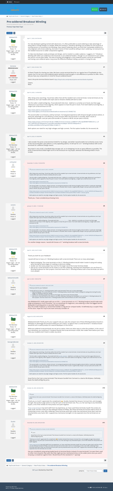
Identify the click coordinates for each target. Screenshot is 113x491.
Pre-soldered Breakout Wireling (29, 22)
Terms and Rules (96, 487)
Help (88, 487)
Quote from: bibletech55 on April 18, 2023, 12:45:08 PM (43, 170)
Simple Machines (20, 488)
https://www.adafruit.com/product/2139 (41, 110)
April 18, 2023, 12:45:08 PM (35, 93)
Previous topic (11, 27)
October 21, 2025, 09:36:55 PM (36, 346)
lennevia (13, 66)
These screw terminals (35, 412)
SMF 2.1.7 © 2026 (10, 488)
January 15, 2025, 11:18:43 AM (36, 208)
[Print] (105, 33)
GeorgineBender (13, 345)
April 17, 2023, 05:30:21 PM (35, 67)
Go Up (9, 465)
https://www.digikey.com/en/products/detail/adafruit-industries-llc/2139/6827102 (55, 112)
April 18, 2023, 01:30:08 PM (35, 137)
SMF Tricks (14, 487)
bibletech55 (13, 38)
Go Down (10, 33)
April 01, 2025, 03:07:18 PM (35, 253)
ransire (13, 206)
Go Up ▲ (104, 487)
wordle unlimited (63, 359)
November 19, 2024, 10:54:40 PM (37, 163)
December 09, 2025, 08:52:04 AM (37, 427)
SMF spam (35, 475)
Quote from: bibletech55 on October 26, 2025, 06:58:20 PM (44, 433)
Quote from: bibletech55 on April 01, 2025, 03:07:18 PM (43, 288)
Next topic (19, 27)
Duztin (13, 426)
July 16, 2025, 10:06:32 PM (35, 282)
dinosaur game (37, 194)
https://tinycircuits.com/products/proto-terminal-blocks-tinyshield (75, 80)
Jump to (81, 475)
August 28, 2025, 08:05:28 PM (36, 319)
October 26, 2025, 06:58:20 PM (36, 392)
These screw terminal (35, 449)
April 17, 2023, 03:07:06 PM (35, 39)
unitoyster (13, 162)
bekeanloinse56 (13, 281)
